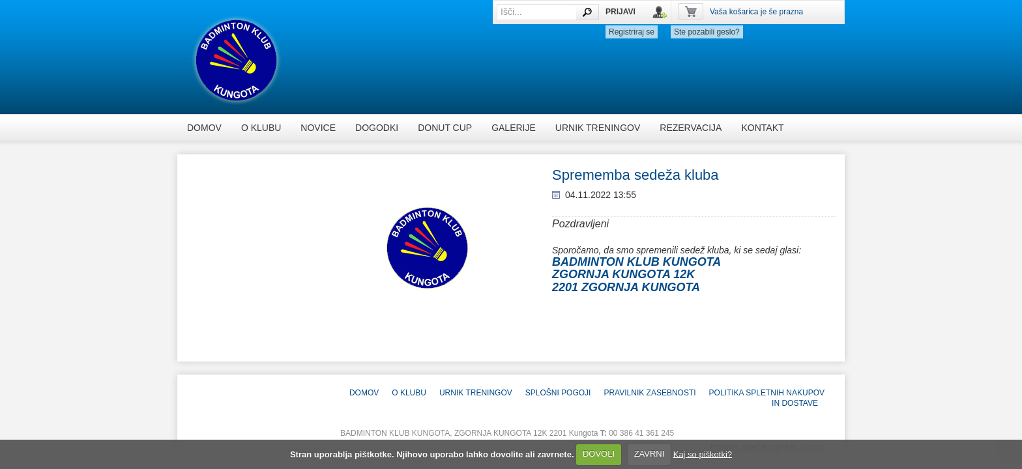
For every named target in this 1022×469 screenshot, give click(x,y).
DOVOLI (599, 454)
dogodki (376, 127)
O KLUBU (261, 127)
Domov (204, 127)
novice (318, 127)
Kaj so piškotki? (702, 454)
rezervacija (691, 127)
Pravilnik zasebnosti (649, 392)
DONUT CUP (445, 127)
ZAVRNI (649, 454)
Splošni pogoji (558, 392)
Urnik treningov (597, 127)
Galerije (513, 127)
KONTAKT (762, 127)
